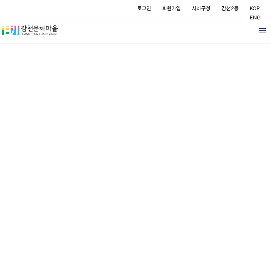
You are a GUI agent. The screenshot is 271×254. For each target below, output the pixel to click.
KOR (255, 8)
